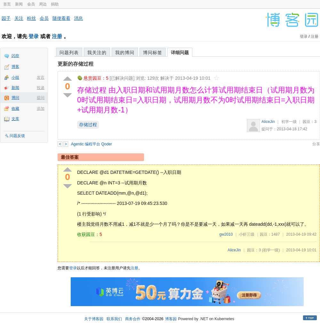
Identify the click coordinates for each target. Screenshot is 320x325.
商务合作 (132, 319)
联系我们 (114, 319)
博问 (15, 97)
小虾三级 (246, 234)
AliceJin (268, 121)
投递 (40, 87)
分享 (316, 144)
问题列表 (69, 52)
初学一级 (289, 121)
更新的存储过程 (75, 64)
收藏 (15, 108)
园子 (6, 18)
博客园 (171, 319)
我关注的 (97, 52)
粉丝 (31, 18)
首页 (7, 4)
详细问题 (180, 52)
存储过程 (88, 124)
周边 (43, 4)
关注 (18, 18)
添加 (40, 108)
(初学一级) (271, 250)
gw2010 (226, 234)
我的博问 (124, 52)
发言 (40, 77)
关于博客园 (93, 319)
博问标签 (152, 52)
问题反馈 (17, 136)
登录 (33, 36)
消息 (78, 18)
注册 (57, 36)
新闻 (19, 4)
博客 (15, 66)
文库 (15, 119)
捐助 (55, 4)
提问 (40, 97)
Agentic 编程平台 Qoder (91, 144)
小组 (15, 77)
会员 (31, 4)
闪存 (15, 55)
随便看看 (61, 18)
